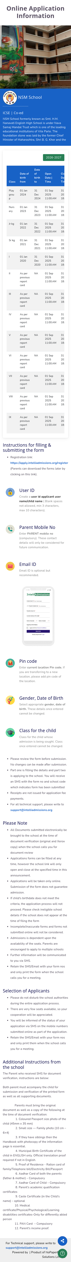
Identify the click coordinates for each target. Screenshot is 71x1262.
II (9, 273)
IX (10, 417)
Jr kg (11, 224)
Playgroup (11, 194)
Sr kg (12, 240)
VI (10, 355)
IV (10, 314)
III (10, 294)
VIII (11, 396)
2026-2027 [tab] (53, 157)
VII (10, 376)
